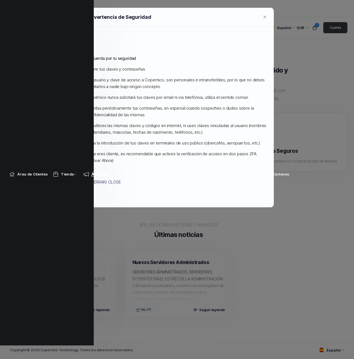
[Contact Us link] (274, 9)
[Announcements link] (96, 9)
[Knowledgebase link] (144, 9)
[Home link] (29, 9)
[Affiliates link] (238, 9)
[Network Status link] (198, 9)
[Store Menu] (64, 9)
